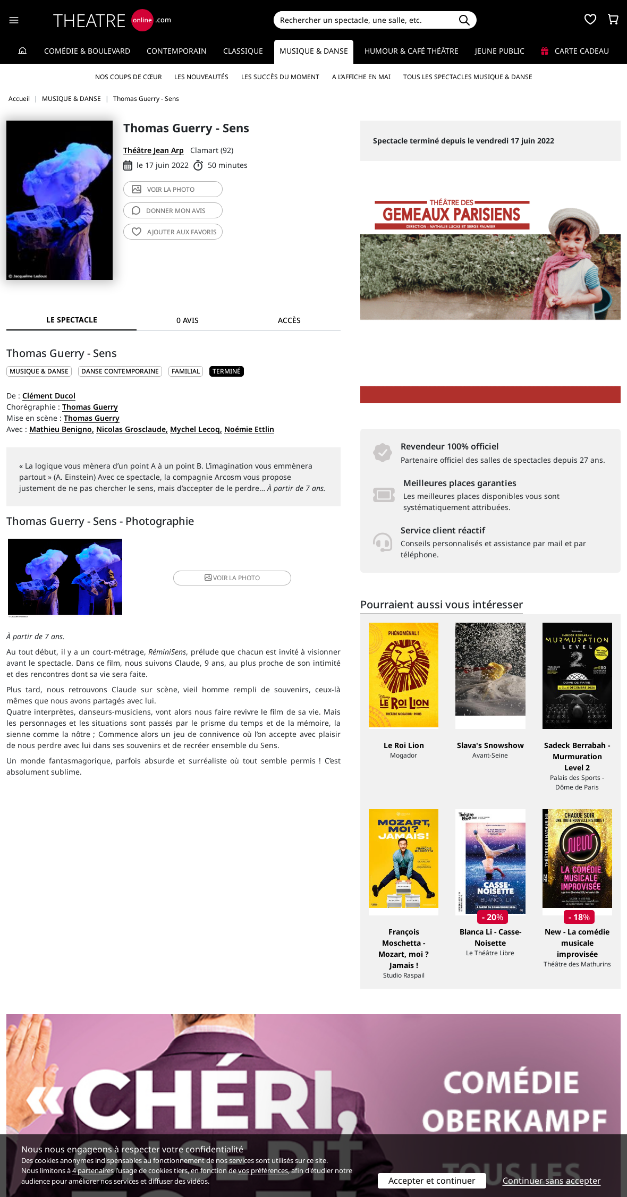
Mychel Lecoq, (196, 429)
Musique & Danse (313, 51)
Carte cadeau (575, 51)
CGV (170, 1120)
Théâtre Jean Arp (153, 150)
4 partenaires (93, 1170)
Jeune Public (499, 51)
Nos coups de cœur (128, 76)
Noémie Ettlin (249, 429)
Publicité (335, 1108)
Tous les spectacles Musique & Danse (467, 76)
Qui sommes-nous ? (41, 1097)
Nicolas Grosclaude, (132, 429)
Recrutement (29, 1108)
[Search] (363, 20)
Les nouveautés (201, 76)
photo (163, 189)
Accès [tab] (289, 320)
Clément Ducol (48, 395)
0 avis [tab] (187, 320)
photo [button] (228, 578)
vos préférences (263, 1170)
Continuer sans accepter (552, 1180)
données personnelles (228, 1120)
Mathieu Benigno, (61, 429)
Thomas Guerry (90, 407)
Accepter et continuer (432, 1180)
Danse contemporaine (120, 371)
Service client (186, 1097)
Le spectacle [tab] (71, 320)
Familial (186, 371)
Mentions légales (36, 1120)
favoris (174, 231)
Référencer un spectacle (363, 1097)
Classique (243, 51)
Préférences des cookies (206, 1131)
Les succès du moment (280, 76)
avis (169, 210)
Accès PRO (338, 1120)
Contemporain (177, 51)
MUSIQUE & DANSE (39, 371)
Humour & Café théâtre (412, 51)
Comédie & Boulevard (87, 51)
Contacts (21, 1131)
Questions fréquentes (202, 1108)
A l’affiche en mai (361, 76)
